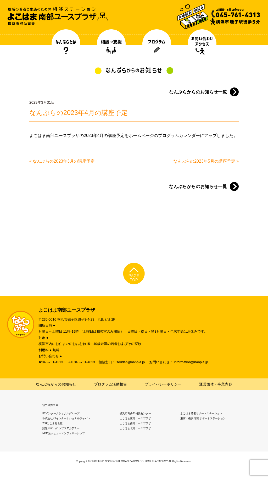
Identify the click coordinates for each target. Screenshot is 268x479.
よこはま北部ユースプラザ (135, 428)
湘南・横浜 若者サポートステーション (203, 418)
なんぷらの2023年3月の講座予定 (64, 161)
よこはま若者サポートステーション (201, 413)
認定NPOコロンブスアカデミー (61, 428)
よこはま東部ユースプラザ (135, 418)
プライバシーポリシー (163, 384)
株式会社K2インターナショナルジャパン (66, 418)
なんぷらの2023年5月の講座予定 (204, 161)
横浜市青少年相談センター (135, 413)
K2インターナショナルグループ (61, 413)
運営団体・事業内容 (215, 384)
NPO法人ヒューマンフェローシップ (63, 433)
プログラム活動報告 (110, 384)
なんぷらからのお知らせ (56, 384)
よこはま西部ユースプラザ (135, 423)
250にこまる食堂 (52, 423)
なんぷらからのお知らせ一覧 (198, 92)
